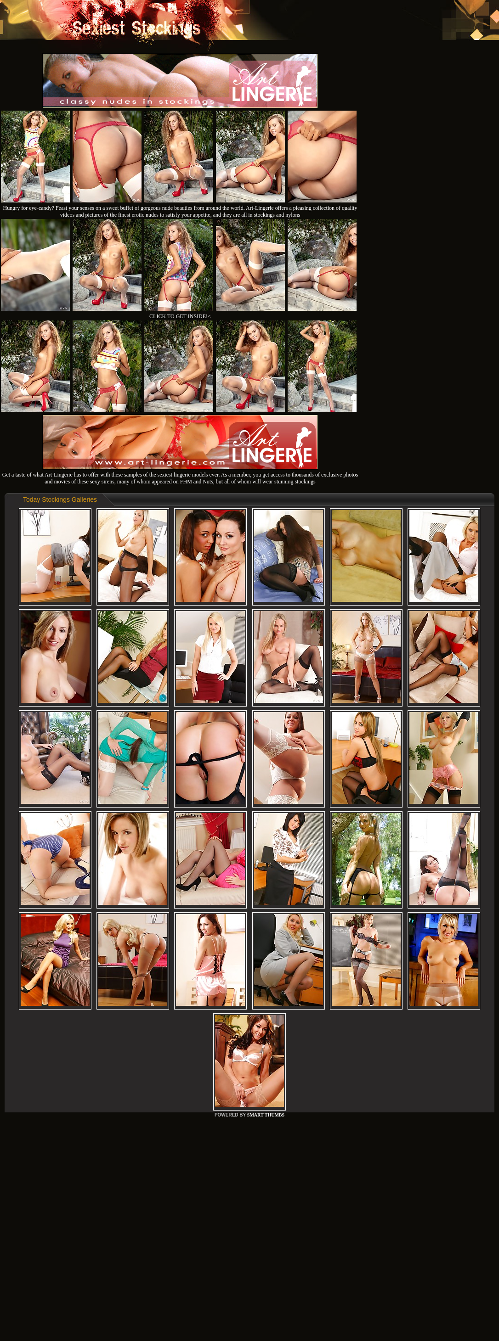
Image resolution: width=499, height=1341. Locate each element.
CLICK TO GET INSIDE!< (180, 316)
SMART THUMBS (265, 1114)
